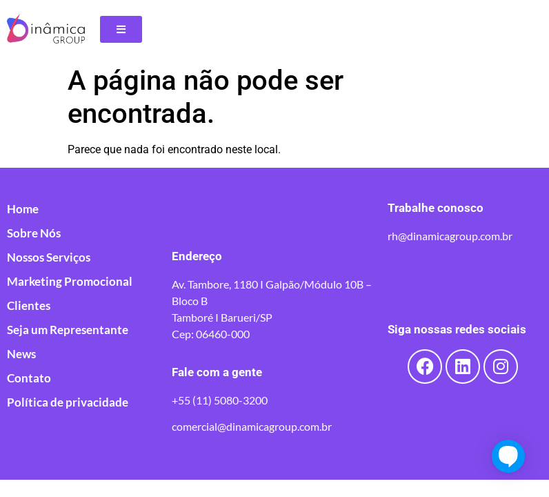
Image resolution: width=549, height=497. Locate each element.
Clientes (28, 306)
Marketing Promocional (69, 282)
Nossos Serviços (48, 257)
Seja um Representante (67, 330)
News (21, 354)
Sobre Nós (34, 233)
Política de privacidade (67, 402)
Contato (29, 378)
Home (23, 209)
